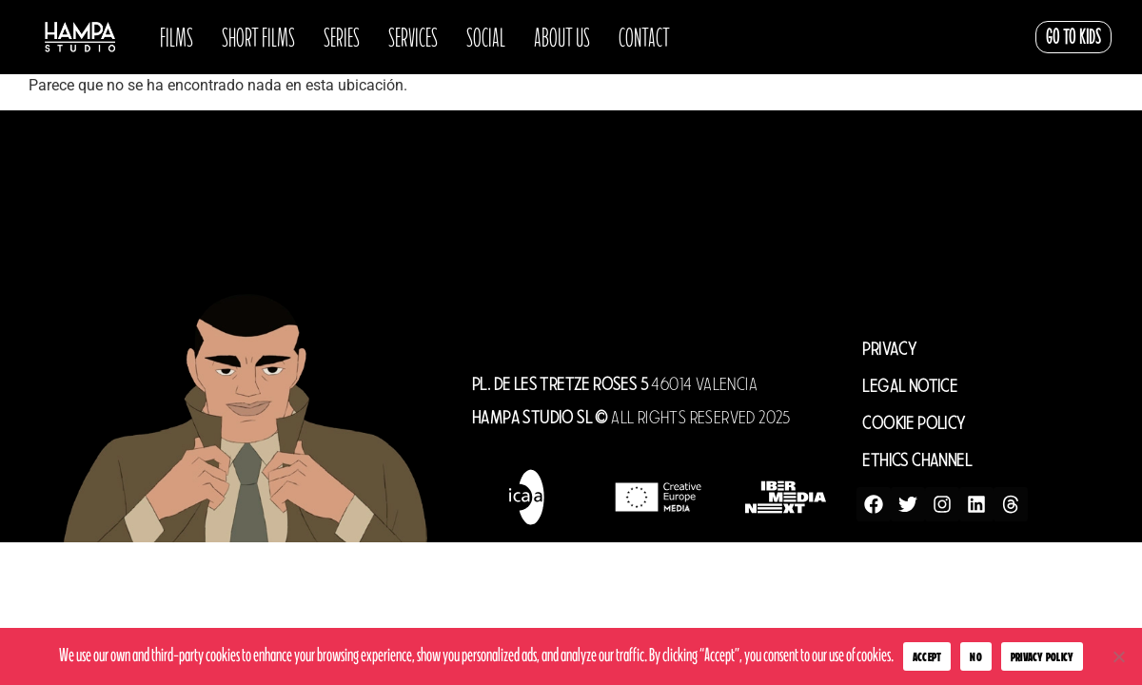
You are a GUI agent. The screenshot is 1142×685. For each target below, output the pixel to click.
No (976, 657)
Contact (644, 37)
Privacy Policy (1042, 657)
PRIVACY (889, 349)
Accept (927, 657)
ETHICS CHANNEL (917, 460)
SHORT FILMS (258, 37)
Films (176, 37)
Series (342, 37)
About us (562, 37)
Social (485, 37)
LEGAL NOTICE (909, 386)
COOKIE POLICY (913, 423)
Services (413, 37)
